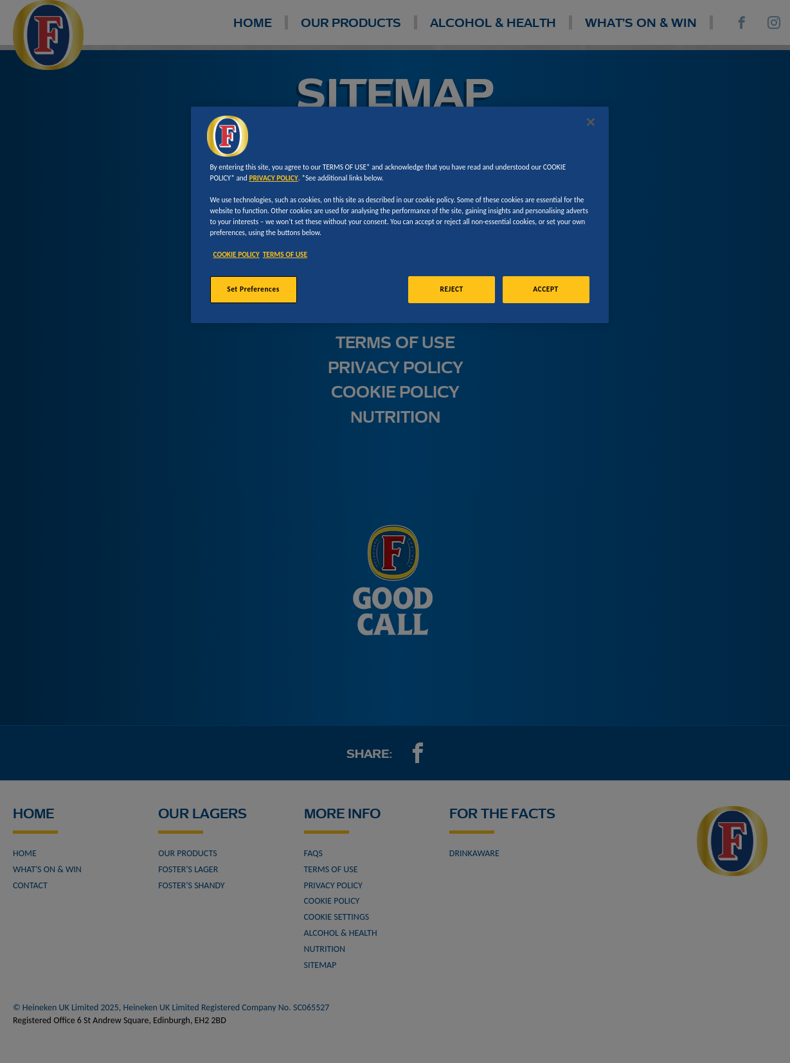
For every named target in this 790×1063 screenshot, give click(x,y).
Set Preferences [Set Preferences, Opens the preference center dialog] (253, 289)
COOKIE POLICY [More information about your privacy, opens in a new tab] (236, 254)
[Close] (591, 122)
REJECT (451, 289)
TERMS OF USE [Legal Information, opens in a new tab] (285, 254)
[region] (400, 215)
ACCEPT (545, 289)
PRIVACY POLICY (273, 177)
